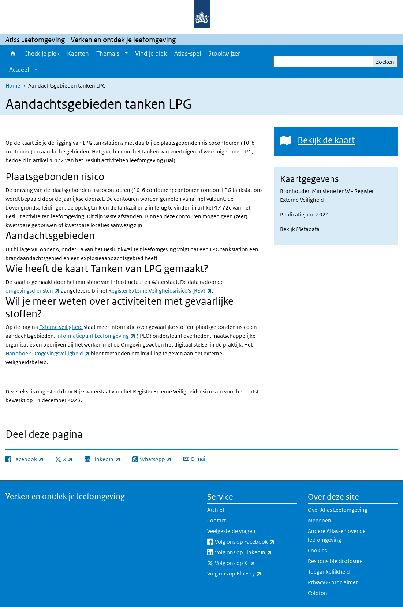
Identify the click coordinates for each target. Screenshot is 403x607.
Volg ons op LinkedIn (256, 552)
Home (12, 53)
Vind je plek (151, 53)
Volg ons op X (251, 563)
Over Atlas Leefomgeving (337, 509)
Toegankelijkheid (329, 571)
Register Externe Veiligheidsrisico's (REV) (160, 290)
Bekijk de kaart (326, 139)
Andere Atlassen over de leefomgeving (337, 535)
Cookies (317, 550)
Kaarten (78, 53)
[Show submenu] (126, 53)
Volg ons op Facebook (256, 541)
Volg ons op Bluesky (250, 573)
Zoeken (385, 61)
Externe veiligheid (61, 326)
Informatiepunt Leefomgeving (95, 335)
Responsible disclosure (335, 561)
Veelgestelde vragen (231, 531)
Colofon (317, 592)
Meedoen (319, 520)
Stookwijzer (224, 53)
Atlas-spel (187, 53)
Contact (216, 520)
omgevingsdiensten (32, 290)
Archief (215, 509)
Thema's (107, 53)
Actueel (19, 70)
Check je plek (42, 53)
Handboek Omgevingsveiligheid (47, 353)
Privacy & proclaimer (333, 582)
